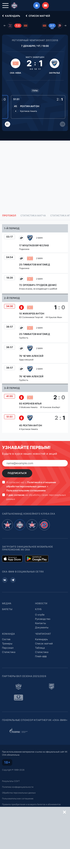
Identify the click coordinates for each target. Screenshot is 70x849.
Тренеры (7, 643)
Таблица (40, 647)
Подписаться (17, 473)
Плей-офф (41, 656)
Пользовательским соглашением (26, 490)
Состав (6, 639)
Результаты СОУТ (11, 781)
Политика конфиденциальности (17, 787)
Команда (8, 633)
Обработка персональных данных (19, 792)
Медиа (6, 603)
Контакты (40, 623)
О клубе (39, 614)
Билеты (7, 609)
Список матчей (37, 16)
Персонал (7, 647)
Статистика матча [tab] (33, 215)
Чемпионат (43, 633)
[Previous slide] (7, 124)
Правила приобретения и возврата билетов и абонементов (31, 804)
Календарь (10, 16)
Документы (42, 627)
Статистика (8, 652)
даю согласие (17, 494)
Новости (41, 603)
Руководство (42, 618)
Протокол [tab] (9, 215)
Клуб (38, 609)
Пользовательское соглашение (17, 798)
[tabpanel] (35, 328)
